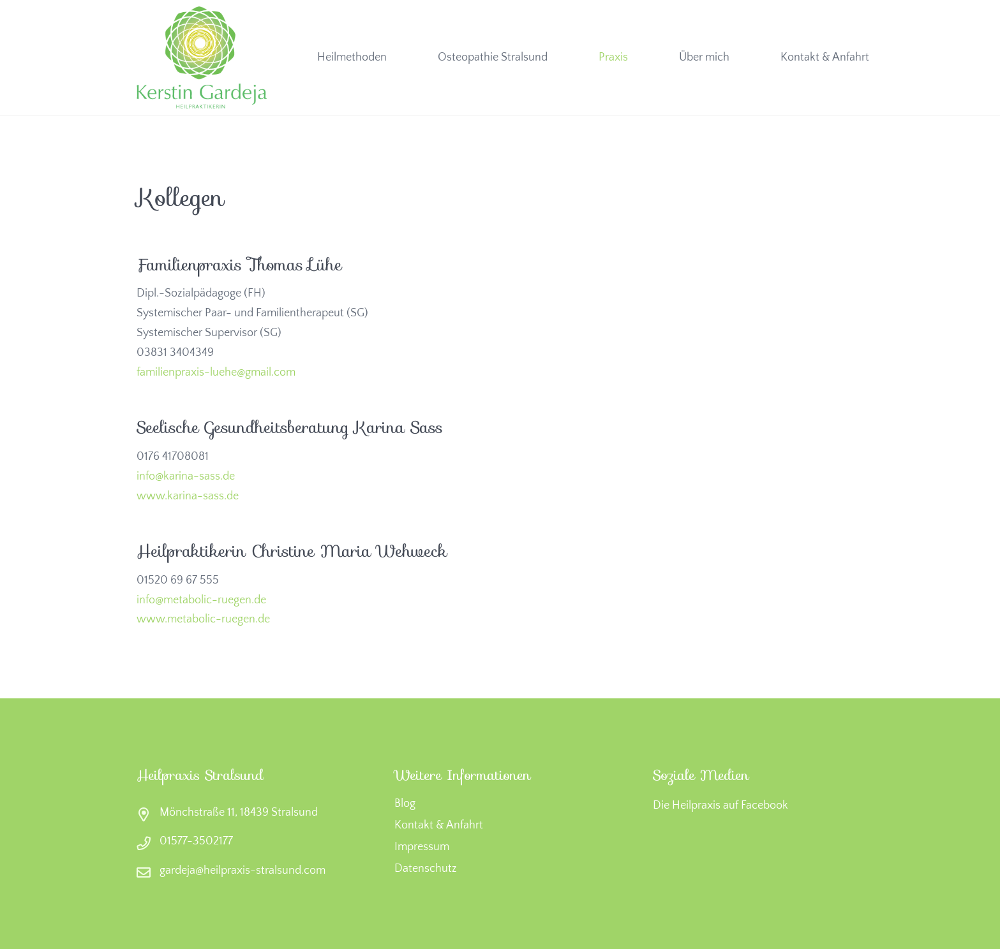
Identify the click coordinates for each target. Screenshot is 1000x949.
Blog (404, 803)
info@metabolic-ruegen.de (201, 600)
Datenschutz (425, 868)
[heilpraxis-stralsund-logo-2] (202, 57)
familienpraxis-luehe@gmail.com (216, 372)
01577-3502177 (196, 841)
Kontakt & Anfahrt (438, 825)
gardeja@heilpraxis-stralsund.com (242, 870)
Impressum (421, 847)
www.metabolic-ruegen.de (203, 619)
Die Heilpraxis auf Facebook (720, 805)
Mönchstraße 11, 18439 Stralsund (239, 812)
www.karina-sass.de (188, 496)
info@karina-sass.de (186, 476)
